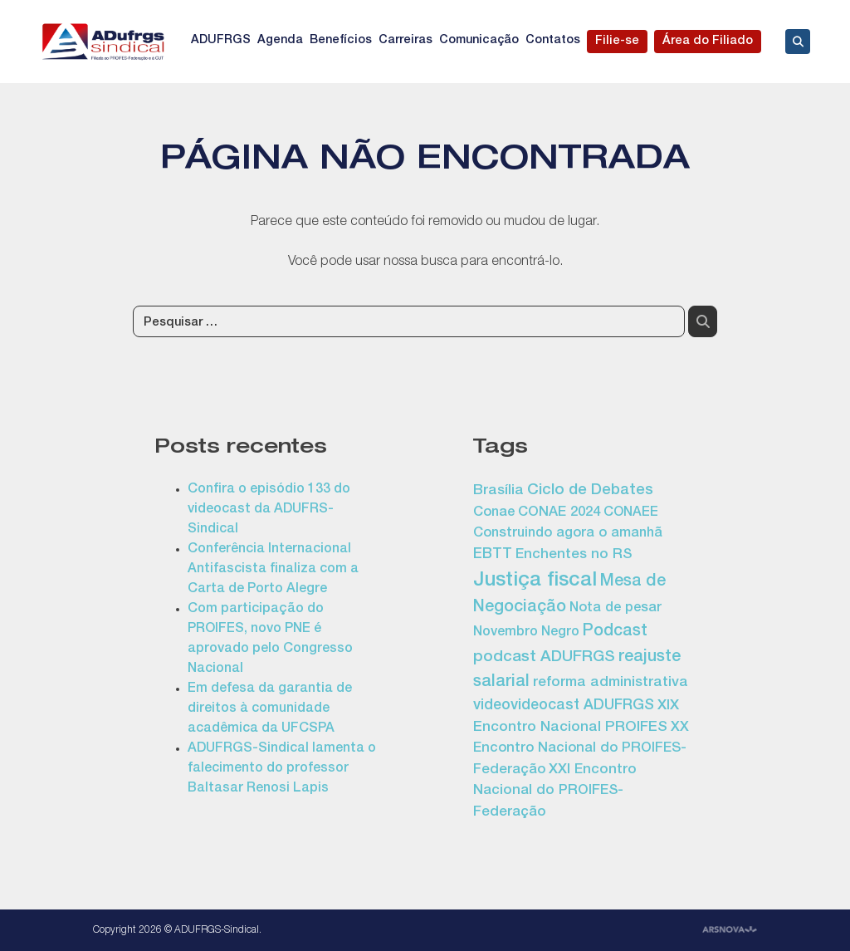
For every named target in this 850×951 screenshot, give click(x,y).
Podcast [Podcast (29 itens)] (615, 632)
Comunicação (479, 41)
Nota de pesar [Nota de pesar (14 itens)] (615, 608)
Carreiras (405, 41)
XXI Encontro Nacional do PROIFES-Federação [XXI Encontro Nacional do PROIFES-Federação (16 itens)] (555, 791)
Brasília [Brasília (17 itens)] (498, 491)
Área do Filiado (707, 41)
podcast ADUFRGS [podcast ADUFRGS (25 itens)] (544, 657)
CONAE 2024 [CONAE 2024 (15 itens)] (559, 513)
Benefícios (341, 41)
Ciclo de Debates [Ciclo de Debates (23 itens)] (590, 490)
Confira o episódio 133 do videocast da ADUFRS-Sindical (269, 510)
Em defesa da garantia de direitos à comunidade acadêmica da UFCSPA (270, 709)
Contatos (552, 41)
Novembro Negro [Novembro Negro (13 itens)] (526, 633)
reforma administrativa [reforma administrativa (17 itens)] (610, 683)
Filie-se (617, 41)
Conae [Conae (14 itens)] (494, 513)
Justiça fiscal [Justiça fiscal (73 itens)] (535, 581)
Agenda (280, 41)
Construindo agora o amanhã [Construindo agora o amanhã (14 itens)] (567, 534)
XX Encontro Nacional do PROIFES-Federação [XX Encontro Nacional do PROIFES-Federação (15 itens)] (581, 749)
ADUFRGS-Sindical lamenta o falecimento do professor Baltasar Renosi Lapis (282, 769)
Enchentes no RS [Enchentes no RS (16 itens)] (573, 555)
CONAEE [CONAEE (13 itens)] (630, 513)
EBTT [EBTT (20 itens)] (492, 554)
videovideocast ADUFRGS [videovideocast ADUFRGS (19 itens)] (563, 706)
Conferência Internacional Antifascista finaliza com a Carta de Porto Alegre (273, 569)
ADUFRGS (221, 41)
